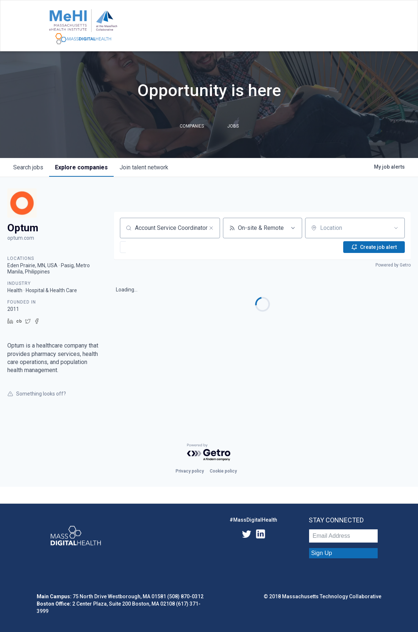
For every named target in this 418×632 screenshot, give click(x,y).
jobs (28, 167)
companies (81, 167)
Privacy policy (190, 471)
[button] (145, 247)
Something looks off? (36, 394)
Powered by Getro (393, 265)
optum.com (20, 238)
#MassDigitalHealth (253, 520)
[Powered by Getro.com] (209, 453)
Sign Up (321, 553)
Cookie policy (223, 471)
